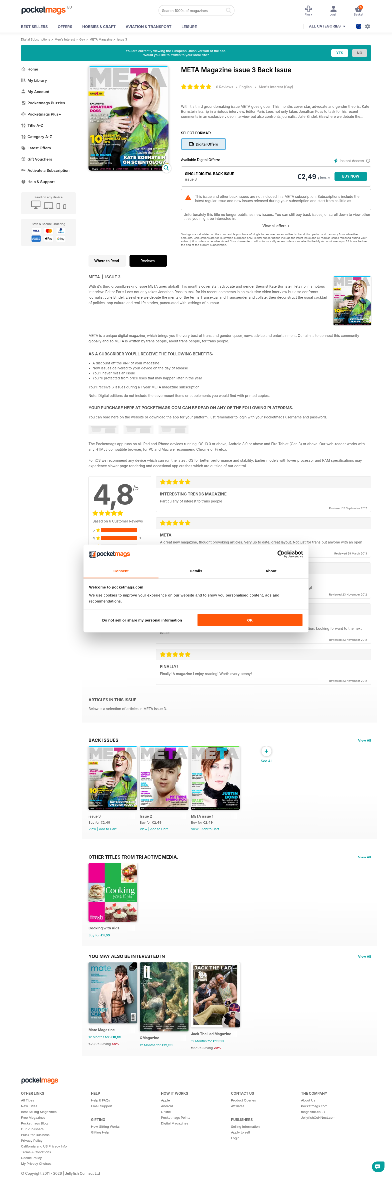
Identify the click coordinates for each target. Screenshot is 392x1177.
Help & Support (38, 181)
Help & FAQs (100, 1100)
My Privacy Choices (36, 1163)
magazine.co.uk (313, 1112)
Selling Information (245, 1126)
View (92, 829)
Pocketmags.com (314, 1106)
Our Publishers (32, 1129)
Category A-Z (36, 136)
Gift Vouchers (36, 159)
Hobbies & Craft (99, 26)
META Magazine (101, 39)
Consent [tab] (121, 570)
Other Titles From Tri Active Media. (133, 856)
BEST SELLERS (34, 26)
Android (167, 1106)
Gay (82, 39)
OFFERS (65, 26)
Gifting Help (100, 1132)
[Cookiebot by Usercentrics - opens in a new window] (281, 554)
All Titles (27, 1100)
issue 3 (122, 39)
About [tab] (271, 570)
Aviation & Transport (149, 26)
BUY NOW (351, 176)
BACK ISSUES (103, 740)
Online (166, 1112)
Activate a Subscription (45, 170)
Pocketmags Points (175, 1117)
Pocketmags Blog (34, 1123)
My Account (35, 91)
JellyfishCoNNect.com (318, 1117)
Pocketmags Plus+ (41, 114)
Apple (165, 1100)
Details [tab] (196, 570)
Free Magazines (33, 1117)
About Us (308, 1100)
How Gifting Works (105, 1126)
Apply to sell (240, 1132)
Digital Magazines (174, 1123)
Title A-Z (32, 125)
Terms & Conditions (36, 1152)
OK (250, 620)
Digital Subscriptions (35, 39)
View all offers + (276, 226)
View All (364, 740)
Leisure (189, 26)
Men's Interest (65, 39)
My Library (34, 80)
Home (29, 69)
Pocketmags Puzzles (43, 103)
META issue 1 (202, 816)
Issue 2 (146, 816)
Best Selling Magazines (38, 1112)
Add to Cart (107, 829)
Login (235, 1138)
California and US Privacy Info (44, 1146)
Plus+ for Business (35, 1135)
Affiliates (237, 1106)
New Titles (29, 1106)
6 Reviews (224, 87)
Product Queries (243, 1100)
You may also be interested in (126, 956)
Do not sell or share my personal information (142, 620)
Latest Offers (36, 148)
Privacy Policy (31, 1140)
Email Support (101, 1106)
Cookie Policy (31, 1158)
